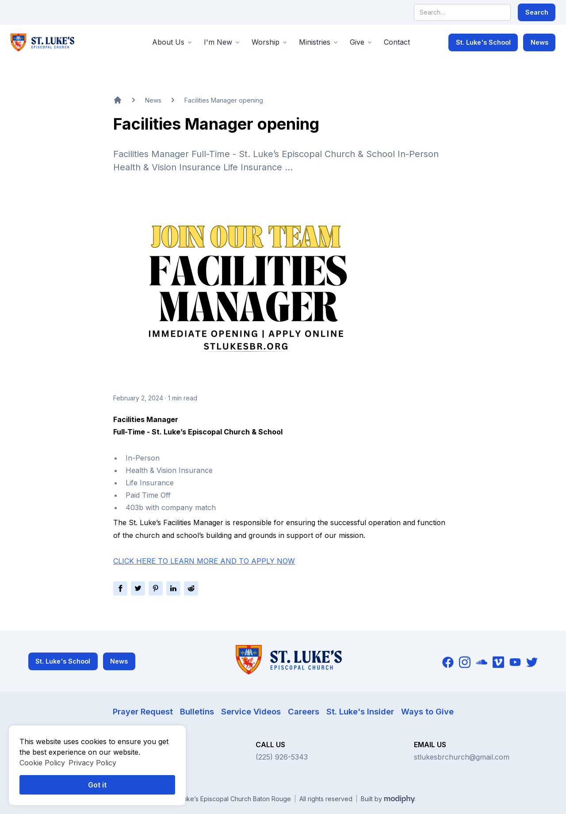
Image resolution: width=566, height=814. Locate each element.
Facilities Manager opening (223, 100)
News (539, 42)
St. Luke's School (483, 42)
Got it (97, 784)
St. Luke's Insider (360, 711)
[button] (173, 42)
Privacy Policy (92, 762)
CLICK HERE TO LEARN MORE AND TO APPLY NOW (204, 561)
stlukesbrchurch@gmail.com (461, 757)
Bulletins (197, 711)
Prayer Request (143, 711)
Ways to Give (427, 711)
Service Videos (251, 711)
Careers (303, 711)
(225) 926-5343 (282, 757)
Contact (397, 42)
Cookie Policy (42, 762)
